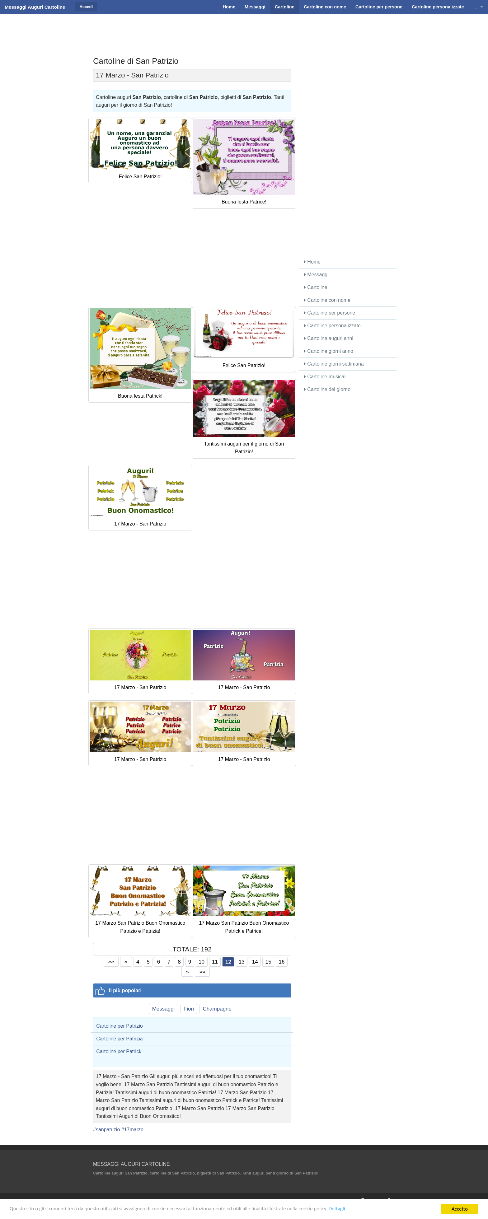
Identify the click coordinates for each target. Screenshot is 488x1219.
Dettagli (338, 1209)
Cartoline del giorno (327, 389)
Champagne (217, 1009)
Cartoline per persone (329, 312)
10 (201, 962)
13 (242, 962)
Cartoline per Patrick (118, 1051)
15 (268, 962)
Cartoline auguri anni (328, 338)
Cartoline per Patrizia (119, 1038)
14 (255, 962)
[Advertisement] (244, 30)
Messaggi (163, 1009)
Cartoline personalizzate (332, 325)
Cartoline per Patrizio (119, 1026)
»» (202, 972)
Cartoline (315, 287)
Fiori (189, 1009)
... (475, 6)
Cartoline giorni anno (328, 351)
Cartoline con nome (327, 300)
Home (312, 261)
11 (215, 962)
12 (228, 962)
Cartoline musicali (325, 376)
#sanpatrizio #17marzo (118, 1129)
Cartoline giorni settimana (334, 364)
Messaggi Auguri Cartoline (35, 7)
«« (111, 962)
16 (281, 962)
